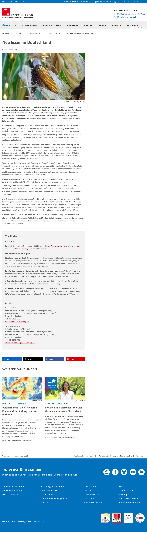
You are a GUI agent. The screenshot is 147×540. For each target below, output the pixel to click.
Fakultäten (88, 506)
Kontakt (122, 494)
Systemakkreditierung (140, 523)
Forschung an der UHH (51, 494)
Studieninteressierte (12, 498)
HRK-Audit (128, 523)
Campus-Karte (126, 498)
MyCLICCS (132, 25)
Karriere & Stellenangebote (54, 506)
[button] (78, 1)
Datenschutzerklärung (107, 464)
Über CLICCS (9, 25)
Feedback (78, 464)
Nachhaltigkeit (90, 502)
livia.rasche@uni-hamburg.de (17, 330)
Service (116, 25)
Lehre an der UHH (49, 498)
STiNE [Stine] (23, 1)
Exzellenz (88, 498)
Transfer (45, 510)
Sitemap (139, 464)
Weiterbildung (9, 502)
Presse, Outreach (95, 25)
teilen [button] (8, 368)
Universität (88, 494)
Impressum (90, 464)
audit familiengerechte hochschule (105, 525)
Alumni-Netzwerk (91, 510)
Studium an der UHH (12, 494)
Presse (4, 1)
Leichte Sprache (123, 1)
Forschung (29, 25)
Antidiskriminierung (128, 510)
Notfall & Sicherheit (128, 506)
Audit (114, 523)
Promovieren (47, 502)
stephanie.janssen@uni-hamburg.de (20, 351)
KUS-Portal (14, 1)
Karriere (72, 25)
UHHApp (123, 502)
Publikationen (51, 25)
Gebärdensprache (104, 1)
